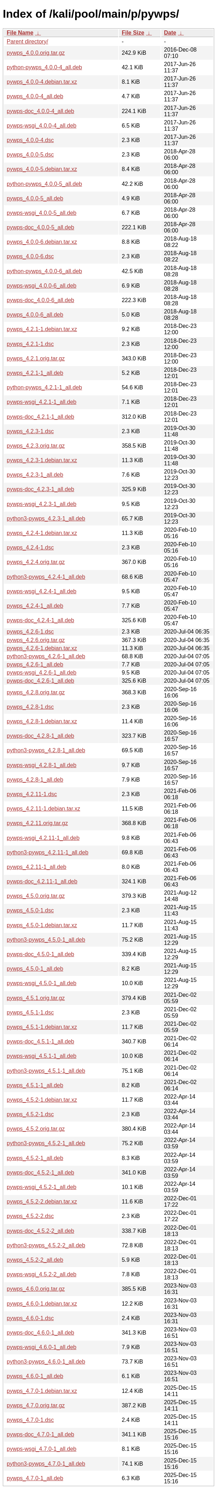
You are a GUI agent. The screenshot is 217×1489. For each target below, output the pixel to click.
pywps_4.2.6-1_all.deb (35, 664)
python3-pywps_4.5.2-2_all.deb (46, 1245)
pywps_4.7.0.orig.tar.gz (36, 1405)
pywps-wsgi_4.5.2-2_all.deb (41, 1274)
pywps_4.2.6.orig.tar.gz (36, 640)
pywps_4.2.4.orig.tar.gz (36, 562)
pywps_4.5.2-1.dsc (30, 1114)
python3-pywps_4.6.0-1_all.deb (46, 1362)
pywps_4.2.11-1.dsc (32, 794)
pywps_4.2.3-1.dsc (30, 431)
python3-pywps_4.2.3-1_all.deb (46, 519)
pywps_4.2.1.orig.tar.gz (36, 358)
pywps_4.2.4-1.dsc (30, 548)
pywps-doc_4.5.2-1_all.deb (40, 1173)
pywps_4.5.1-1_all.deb (35, 1085)
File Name (20, 33)
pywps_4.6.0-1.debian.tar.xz (42, 1304)
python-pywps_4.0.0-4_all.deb (44, 67)
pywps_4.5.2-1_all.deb (35, 1158)
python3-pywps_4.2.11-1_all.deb (47, 852)
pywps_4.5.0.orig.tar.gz (36, 896)
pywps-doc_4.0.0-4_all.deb (40, 111)
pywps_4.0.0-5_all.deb (35, 198)
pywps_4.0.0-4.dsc (30, 140)
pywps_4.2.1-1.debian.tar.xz (42, 329)
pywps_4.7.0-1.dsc (30, 1420)
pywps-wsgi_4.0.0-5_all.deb (41, 213)
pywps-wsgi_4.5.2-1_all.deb (41, 1187)
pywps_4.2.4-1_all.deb (35, 606)
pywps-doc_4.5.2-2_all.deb (40, 1231)
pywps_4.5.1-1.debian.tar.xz (42, 1027)
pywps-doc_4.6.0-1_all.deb (40, 1333)
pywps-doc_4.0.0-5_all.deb (40, 227)
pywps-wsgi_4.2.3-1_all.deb (41, 504)
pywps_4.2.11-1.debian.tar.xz (43, 809)
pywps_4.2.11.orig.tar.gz (37, 823)
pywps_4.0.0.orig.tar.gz (36, 53)
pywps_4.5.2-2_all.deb (35, 1260)
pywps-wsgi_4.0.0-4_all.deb (41, 126)
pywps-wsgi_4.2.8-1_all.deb (41, 765)
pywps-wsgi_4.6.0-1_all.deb (41, 1347)
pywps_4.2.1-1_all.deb (35, 373)
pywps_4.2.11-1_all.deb (36, 867)
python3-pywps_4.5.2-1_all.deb (46, 1143)
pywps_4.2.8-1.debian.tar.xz (42, 721)
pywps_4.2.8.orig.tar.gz (36, 692)
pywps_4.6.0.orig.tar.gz (36, 1289)
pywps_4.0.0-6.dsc (30, 256)
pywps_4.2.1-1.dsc (30, 344)
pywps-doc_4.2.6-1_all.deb (40, 681)
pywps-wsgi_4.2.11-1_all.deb (43, 838)
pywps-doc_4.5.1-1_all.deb (40, 1041)
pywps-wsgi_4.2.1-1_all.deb (41, 402)
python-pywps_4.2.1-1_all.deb (44, 387)
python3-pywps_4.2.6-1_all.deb (46, 656)
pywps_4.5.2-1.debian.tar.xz (42, 1100)
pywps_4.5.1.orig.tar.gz (36, 998)
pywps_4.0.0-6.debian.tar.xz (42, 242)
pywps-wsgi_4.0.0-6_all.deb (41, 286)
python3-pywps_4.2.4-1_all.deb (46, 577)
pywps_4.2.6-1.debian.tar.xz (42, 648)
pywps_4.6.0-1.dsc (30, 1318)
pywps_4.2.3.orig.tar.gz (36, 446)
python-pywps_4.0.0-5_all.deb (44, 184)
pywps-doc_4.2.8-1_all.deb (40, 736)
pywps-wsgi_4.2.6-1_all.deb (41, 673)
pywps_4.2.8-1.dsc (30, 707)
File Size (133, 33)
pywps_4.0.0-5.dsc (30, 155)
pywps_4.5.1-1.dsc (30, 1013)
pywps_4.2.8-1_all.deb (35, 780)
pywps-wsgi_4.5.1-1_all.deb (41, 1056)
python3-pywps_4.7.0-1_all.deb (46, 1464)
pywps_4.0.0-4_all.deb (35, 96)
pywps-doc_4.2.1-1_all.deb (40, 417)
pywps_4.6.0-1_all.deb (35, 1376)
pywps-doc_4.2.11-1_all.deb (42, 881)
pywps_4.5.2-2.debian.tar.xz (42, 1202)
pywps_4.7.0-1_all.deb (35, 1478)
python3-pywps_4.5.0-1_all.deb (46, 940)
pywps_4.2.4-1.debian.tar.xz (42, 533)
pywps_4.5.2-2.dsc (30, 1216)
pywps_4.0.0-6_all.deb (35, 315)
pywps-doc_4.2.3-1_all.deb (40, 489)
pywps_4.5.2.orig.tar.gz (36, 1129)
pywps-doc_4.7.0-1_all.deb (40, 1434)
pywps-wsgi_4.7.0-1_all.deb (41, 1449)
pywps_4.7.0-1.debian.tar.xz (42, 1391)
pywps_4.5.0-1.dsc (30, 910)
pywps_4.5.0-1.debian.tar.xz (42, 925)
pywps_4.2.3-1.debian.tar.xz (42, 460)
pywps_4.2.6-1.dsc (30, 632)
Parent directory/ (27, 42)
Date (170, 33)
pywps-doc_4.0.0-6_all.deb (40, 300)
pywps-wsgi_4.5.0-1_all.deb (41, 983)
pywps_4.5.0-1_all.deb (35, 969)
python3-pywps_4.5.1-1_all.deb (46, 1071)
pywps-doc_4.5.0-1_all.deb (40, 954)
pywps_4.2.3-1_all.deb (35, 475)
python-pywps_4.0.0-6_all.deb (44, 271)
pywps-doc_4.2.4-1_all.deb (40, 620)
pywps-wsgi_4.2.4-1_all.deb (41, 591)
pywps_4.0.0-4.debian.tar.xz (42, 82)
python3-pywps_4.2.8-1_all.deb (46, 750)
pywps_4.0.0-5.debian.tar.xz (42, 169)
